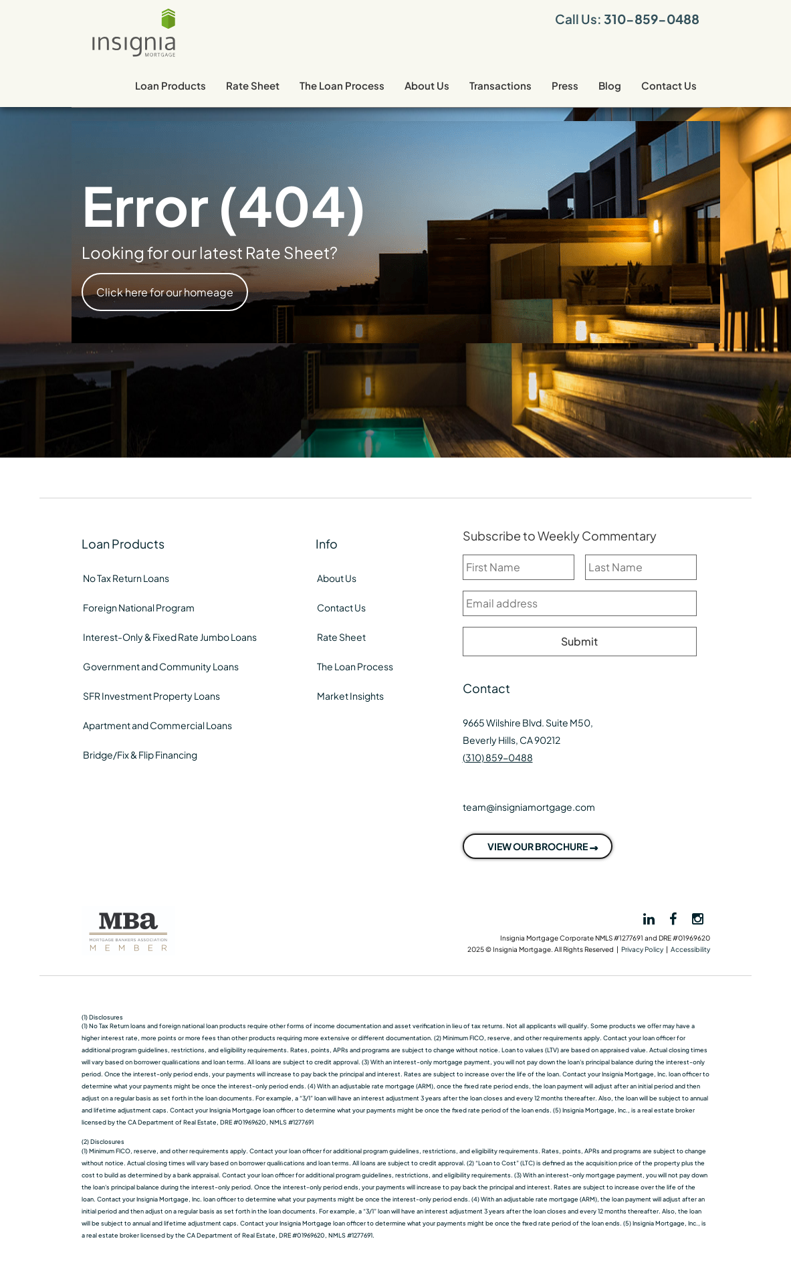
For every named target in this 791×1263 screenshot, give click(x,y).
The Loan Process (342, 85)
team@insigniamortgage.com (529, 807)
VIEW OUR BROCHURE (537, 846)
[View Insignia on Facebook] (674, 918)
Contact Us (669, 85)
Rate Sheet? (291, 252)
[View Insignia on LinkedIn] (648, 919)
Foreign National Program (139, 607)
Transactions (500, 85)
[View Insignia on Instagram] (697, 918)
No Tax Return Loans (126, 578)
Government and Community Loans (161, 666)
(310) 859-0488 (498, 757)
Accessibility (690, 949)
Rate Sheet (252, 85)
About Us (427, 85)
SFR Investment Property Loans (151, 696)
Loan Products (170, 85)
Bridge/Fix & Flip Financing (140, 755)
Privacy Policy (642, 949)
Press (565, 85)
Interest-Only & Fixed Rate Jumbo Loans (170, 637)
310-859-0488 (651, 19)
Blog (609, 85)
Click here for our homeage (164, 292)
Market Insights (350, 696)
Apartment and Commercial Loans (157, 725)
